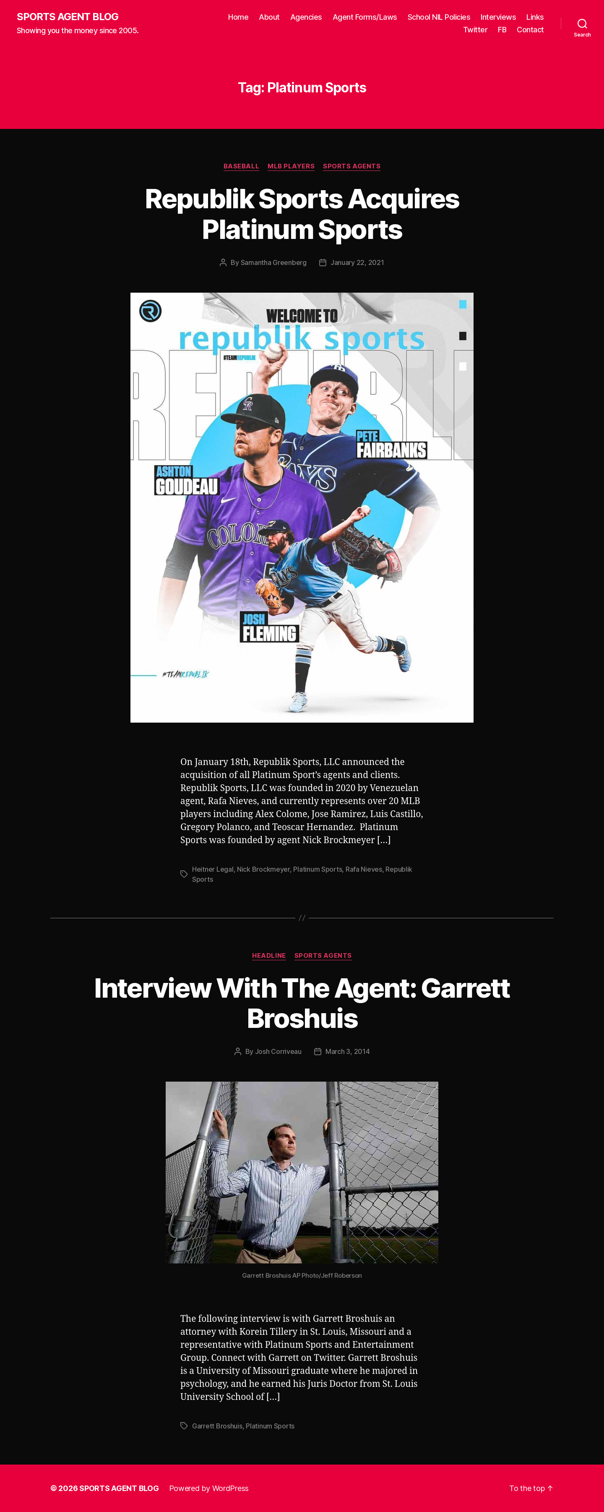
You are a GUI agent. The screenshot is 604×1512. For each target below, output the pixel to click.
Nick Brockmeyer (263, 869)
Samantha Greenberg (274, 262)
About (269, 17)
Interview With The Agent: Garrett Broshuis (302, 1003)
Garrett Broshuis (217, 1426)
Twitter (475, 29)
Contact (530, 29)
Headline (269, 955)
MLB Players (291, 166)
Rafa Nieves (364, 869)
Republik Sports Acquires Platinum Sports (302, 213)
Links (535, 17)
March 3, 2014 (347, 1051)
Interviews (498, 17)
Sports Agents (351, 166)
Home (238, 17)
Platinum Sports (317, 869)
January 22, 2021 (357, 262)
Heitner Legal (213, 869)
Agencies (306, 17)
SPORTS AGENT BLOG (67, 17)
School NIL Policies (439, 17)
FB (502, 29)
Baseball (241, 166)
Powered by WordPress (209, 1488)
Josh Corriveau (278, 1051)
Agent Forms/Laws (365, 17)
